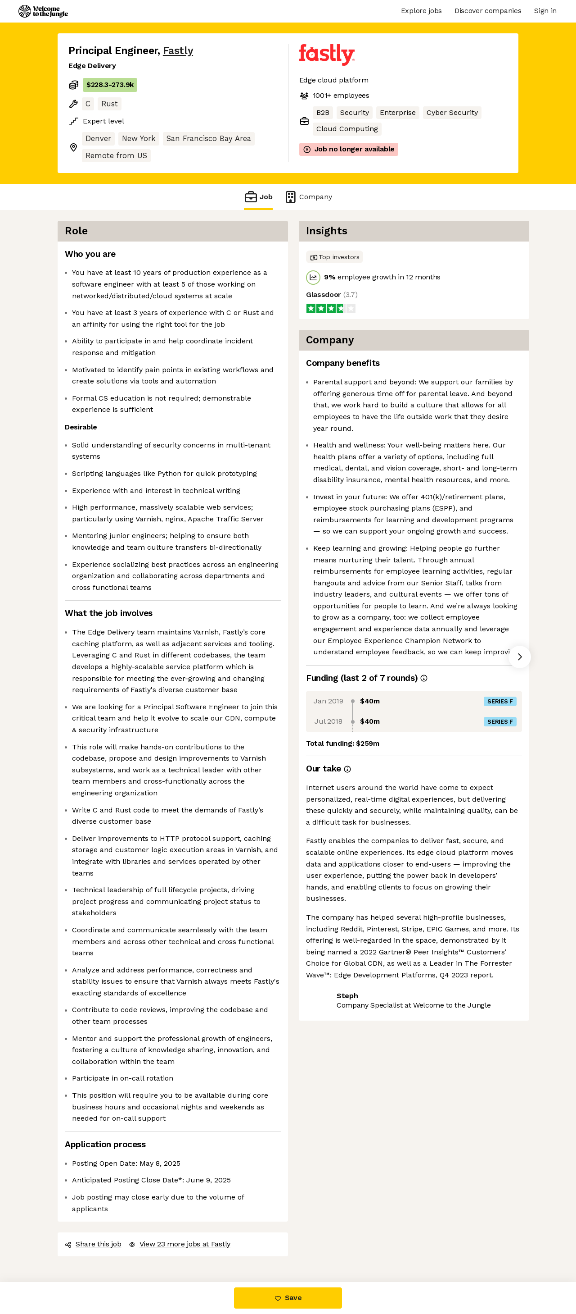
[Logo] (43, 11)
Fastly (178, 51)
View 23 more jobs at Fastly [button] (179, 1244)
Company (308, 196)
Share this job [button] (93, 1244)
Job (258, 196)
